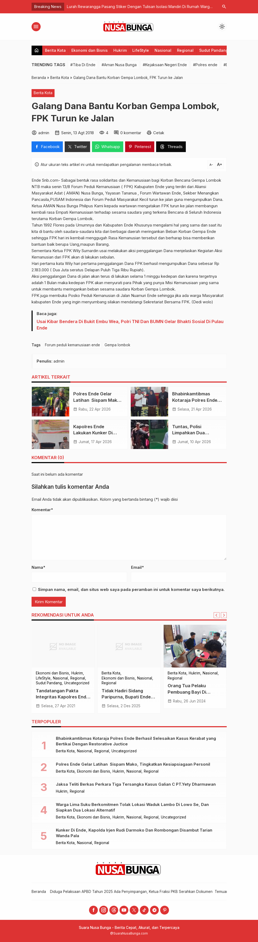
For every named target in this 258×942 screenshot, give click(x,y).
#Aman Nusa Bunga (119, 64)
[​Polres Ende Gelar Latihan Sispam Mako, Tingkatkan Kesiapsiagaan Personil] (50, 401)
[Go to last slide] (217, 615)
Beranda (39, 891)
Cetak (158, 132)
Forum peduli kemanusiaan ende (72, 345)
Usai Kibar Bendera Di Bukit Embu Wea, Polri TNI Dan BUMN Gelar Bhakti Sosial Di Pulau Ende (130, 325)
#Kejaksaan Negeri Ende (165, 64)
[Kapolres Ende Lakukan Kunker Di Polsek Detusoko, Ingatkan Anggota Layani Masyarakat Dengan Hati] (50, 434)
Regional (185, 50)
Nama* (38, 567)
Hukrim (120, 50)
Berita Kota (55, 50)
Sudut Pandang (213, 50)
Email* (137, 567)
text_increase (219, 164)
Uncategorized (76, 683)
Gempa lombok (117, 345)
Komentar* (42, 509)
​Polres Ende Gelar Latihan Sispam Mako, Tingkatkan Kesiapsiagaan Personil (133, 764)
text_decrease (211, 164)
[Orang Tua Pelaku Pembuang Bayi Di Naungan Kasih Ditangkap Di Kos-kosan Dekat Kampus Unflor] (195, 646)
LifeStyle (140, 50)
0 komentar (130, 132)
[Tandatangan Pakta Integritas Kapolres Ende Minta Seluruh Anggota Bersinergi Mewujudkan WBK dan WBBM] (63, 646)
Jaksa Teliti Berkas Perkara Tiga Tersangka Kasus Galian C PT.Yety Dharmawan (136, 784)
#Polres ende (205, 64)
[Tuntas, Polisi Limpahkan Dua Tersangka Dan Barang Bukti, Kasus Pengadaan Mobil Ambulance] (149, 434)
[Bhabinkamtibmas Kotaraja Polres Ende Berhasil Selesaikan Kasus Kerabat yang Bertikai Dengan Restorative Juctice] (149, 401)
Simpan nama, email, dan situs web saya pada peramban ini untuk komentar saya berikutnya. (131, 589)
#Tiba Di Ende (82, 64)
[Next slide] (224, 615)
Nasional (163, 50)
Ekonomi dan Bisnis (89, 50)
